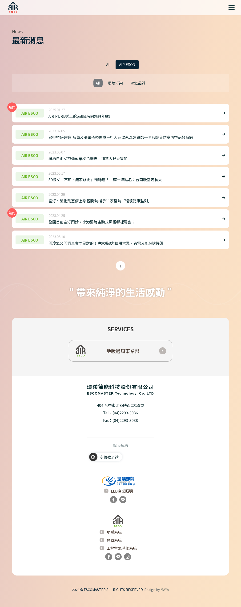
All (108, 64)
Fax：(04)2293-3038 (120, 426)
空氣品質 (137, 83)
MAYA (165, 593)
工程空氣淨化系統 (118, 554)
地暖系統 (111, 538)
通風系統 (111, 546)
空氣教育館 (104, 463)
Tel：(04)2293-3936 (120, 418)
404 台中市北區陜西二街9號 (120, 411)
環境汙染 (115, 83)
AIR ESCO (127, 64)
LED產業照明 (118, 497)
